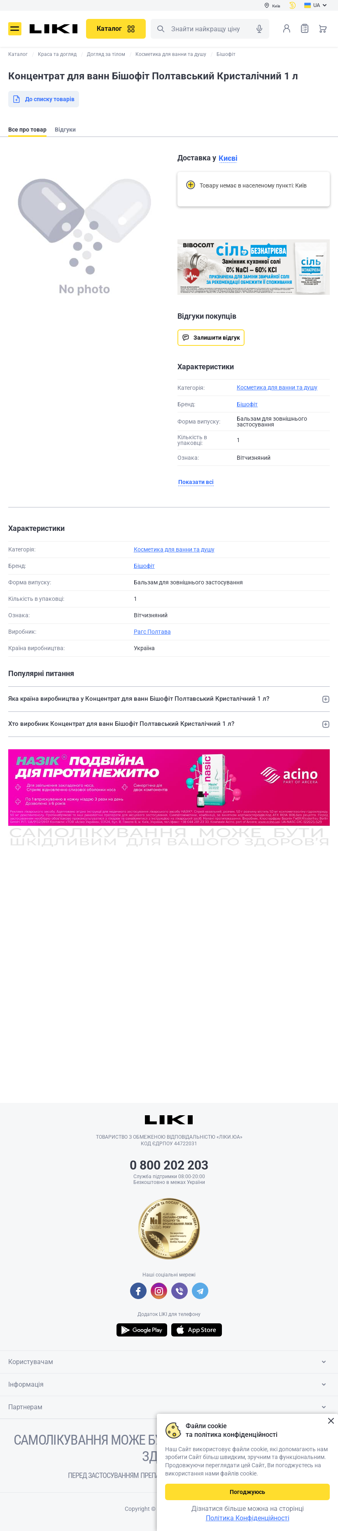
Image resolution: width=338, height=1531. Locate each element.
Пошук (160, 29)
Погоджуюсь (247, 1492)
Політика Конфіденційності (247, 1518)
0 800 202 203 (169, 1165)
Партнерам (168, 1407)
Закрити (331, 1421)
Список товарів (305, 28)
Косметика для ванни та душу (277, 387)
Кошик (323, 28)
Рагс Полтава (152, 631)
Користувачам (168, 1362)
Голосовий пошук (259, 28)
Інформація (168, 1385)
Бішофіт (247, 404)
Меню (14, 28)
